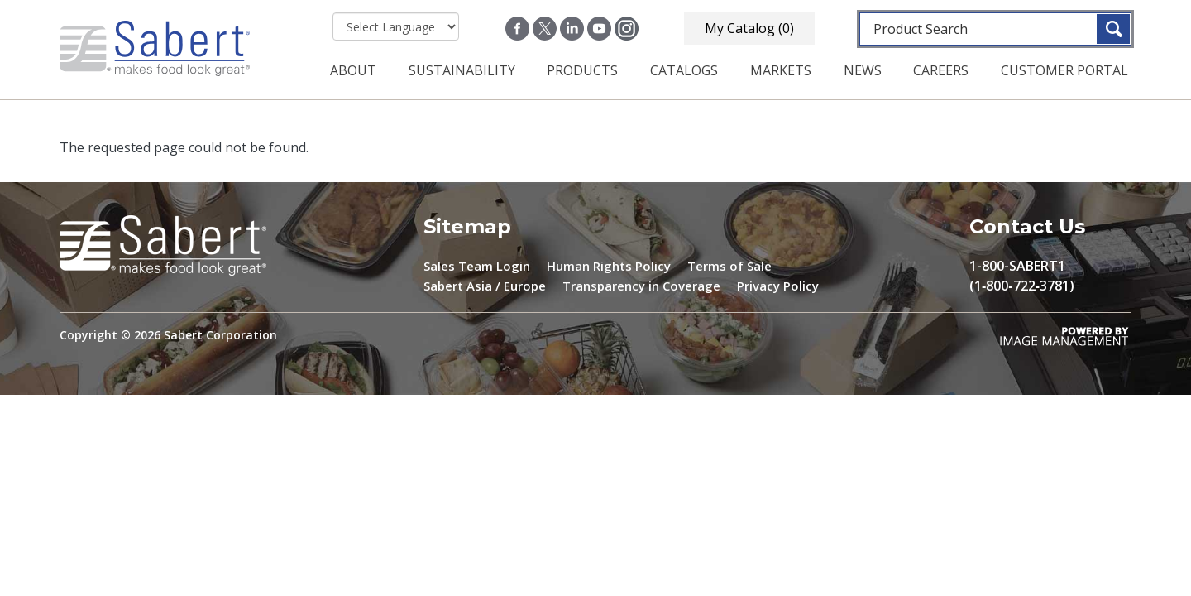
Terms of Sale (729, 265)
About (353, 70)
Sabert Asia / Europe (484, 285)
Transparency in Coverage (641, 285)
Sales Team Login (476, 265)
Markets (780, 70)
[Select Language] (395, 26)
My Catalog (749, 28)
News (863, 70)
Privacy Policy (778, 285)
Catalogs (684, 70)
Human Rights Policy (609, 265)
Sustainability (462, 70)
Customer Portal (1064, 70)
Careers (941, 70)
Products (582, 70)
